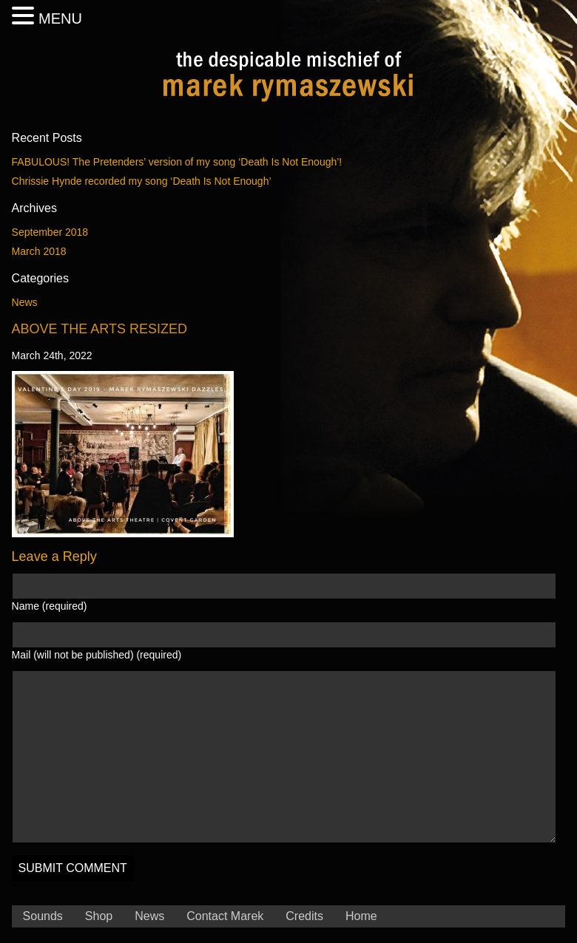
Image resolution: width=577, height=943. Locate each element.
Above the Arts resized (99, 328)
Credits (304, 916)
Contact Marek (224, 916)
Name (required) (49, 606)
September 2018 (50, 232)
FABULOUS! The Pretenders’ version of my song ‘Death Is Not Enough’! (177, 162)
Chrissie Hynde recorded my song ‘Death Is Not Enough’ (141, 181)
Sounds (43, 916)
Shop (98, 916)
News (25, 302)
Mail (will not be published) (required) (97, 655)
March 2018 (39, 251)
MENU (60, 18)
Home (361, 916)
